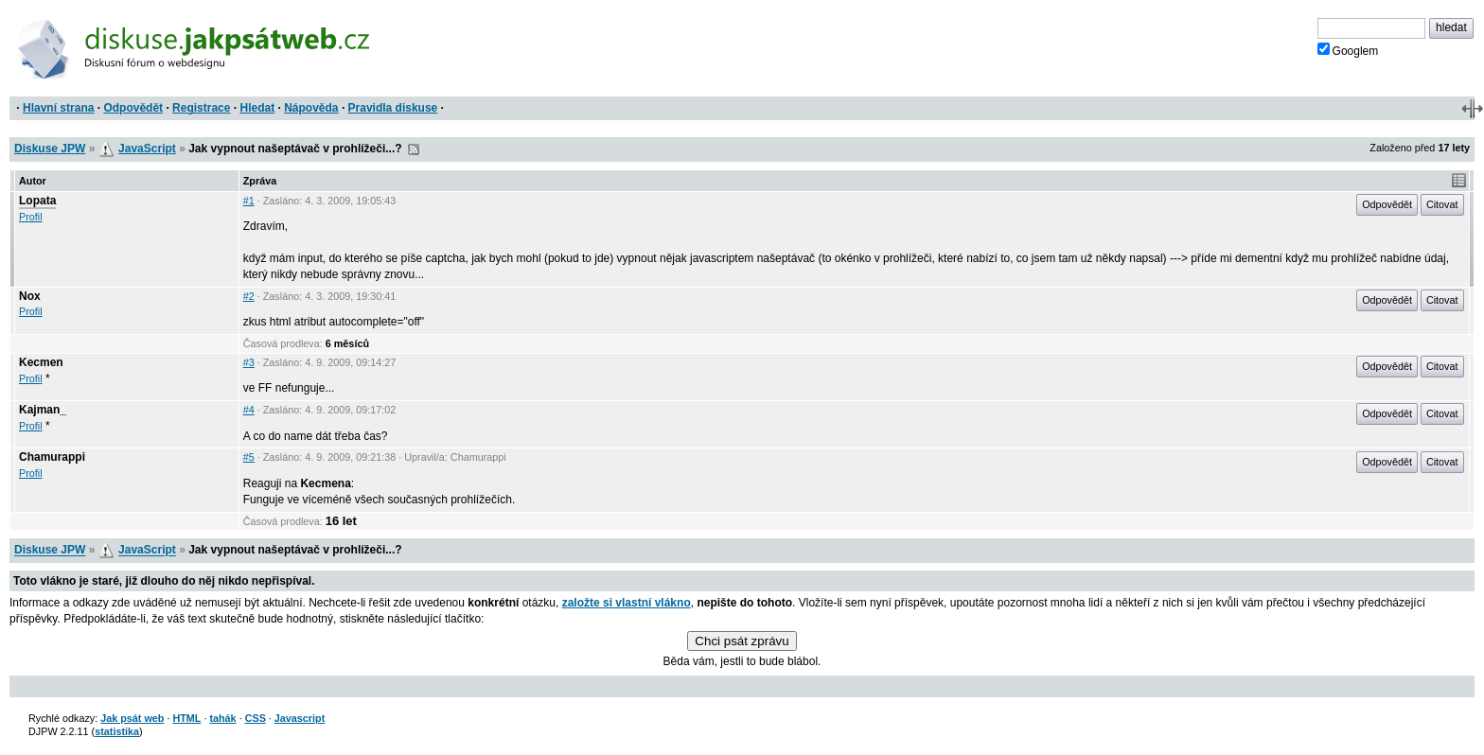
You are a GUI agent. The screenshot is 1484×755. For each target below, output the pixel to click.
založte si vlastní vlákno (626, 602)
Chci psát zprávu (741, 641)
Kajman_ (42, 409)
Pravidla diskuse (393, 107)
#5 (249, 457)
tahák (222, 718)
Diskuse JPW (49, 148)
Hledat (256, 107)
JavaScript (147, 148)
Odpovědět (133, 107)
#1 (249, 200)
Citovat (1442, 204)
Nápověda (311, 107)
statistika (117, 731)
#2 (249, 296)
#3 (249, 362)
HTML (186, 718)
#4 (249, 409)
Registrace (201, 107)
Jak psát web (132, 718)
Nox (30, 296)
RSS (413, 149)
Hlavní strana (58, 107)
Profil (31, 216)
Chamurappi (52, 457)
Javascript (299, 718)
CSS (255, 718)
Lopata (37, 200)
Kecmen (41, 362)
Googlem (1348, 50)
